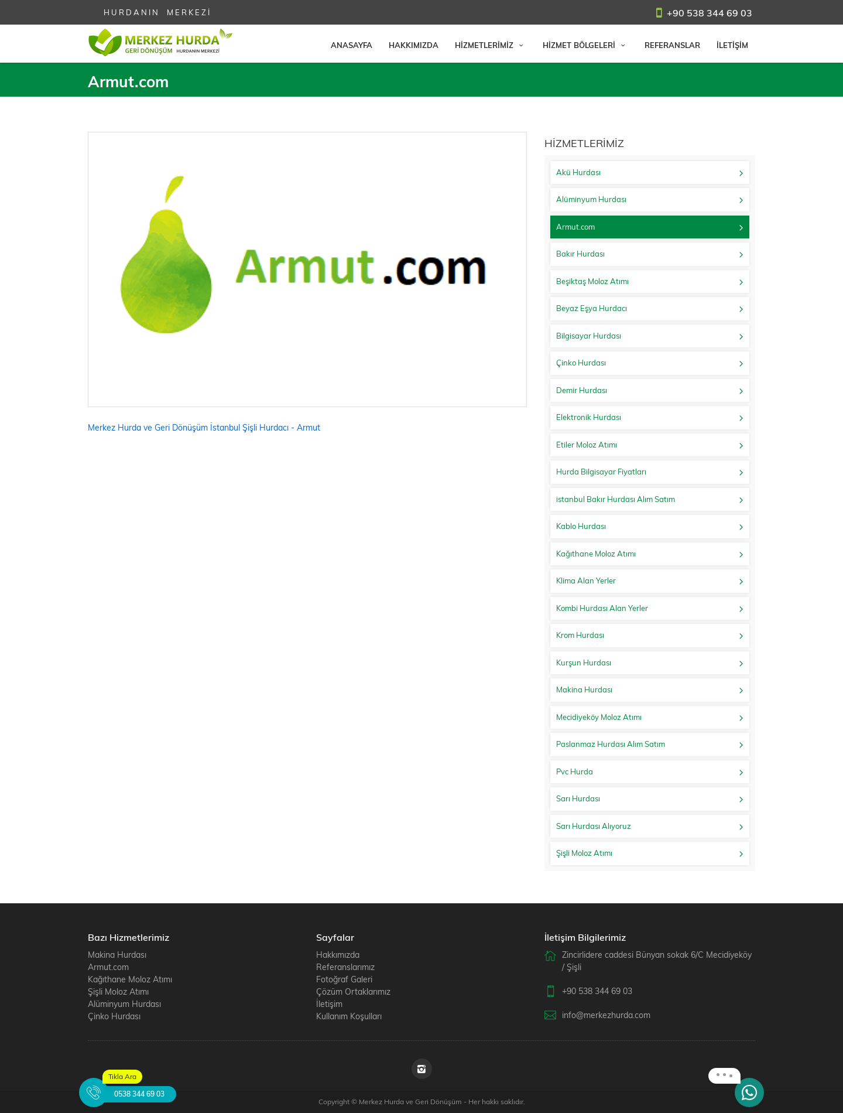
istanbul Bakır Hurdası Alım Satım (615, 499)
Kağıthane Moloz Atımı (596, 553)
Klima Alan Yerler (586, 580)
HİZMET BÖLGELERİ (585, 45)
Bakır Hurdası (580, 253)
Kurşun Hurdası (583, 662)
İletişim (329, 1004)
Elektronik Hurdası (588, 417)
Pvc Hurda (574, 771)
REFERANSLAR (672, 45)
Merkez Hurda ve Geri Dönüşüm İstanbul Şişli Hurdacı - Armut (204, 427)
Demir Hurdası (581, 390)
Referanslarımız (345, 967)
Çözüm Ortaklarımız (353, 991)
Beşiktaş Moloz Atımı (592, 281)
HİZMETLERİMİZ (490, 45)
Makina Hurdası (584, 689)
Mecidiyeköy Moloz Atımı (599, 717)
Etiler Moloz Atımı (586, 444)
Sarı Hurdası (578, 798)
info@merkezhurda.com (606, 1015)
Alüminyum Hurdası (591, 199)
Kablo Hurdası (581, 526)
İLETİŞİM (732, 45)
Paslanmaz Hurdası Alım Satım (610, 744)
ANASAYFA (351, 45)
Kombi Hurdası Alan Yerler (602, 608)
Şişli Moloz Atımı (584, 853)
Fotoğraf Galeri (344, 979)
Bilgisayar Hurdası (588, 335)
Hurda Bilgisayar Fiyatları (601, 471)
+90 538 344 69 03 (709, 13)
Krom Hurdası (580, 635)
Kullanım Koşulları (349, 1016)
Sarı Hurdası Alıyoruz (593, 826)
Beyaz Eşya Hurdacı (591, 308)
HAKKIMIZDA (413, 45)
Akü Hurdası (578, 172)
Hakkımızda (337, 955)
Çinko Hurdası (581, 362)
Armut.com (575, 226)
